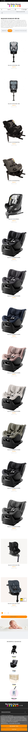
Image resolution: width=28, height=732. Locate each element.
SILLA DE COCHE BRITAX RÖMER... (14, 257)
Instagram (4, 0)
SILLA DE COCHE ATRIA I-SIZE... (14, 65)
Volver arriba (14, 616)
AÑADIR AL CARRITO (14, 68)
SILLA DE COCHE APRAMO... (14, 219)
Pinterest (3, 0)
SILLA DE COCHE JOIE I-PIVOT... (14, 603)
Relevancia (5, 30)
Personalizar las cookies (14, 723)
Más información (5, 723)
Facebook (1, 0)
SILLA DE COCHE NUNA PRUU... (14, 142)
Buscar (9, 9)
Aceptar (14, 729)
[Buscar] (13, 9)
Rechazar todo (14, 726)
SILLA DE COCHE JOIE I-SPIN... (14, 565)
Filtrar (10, 30)
